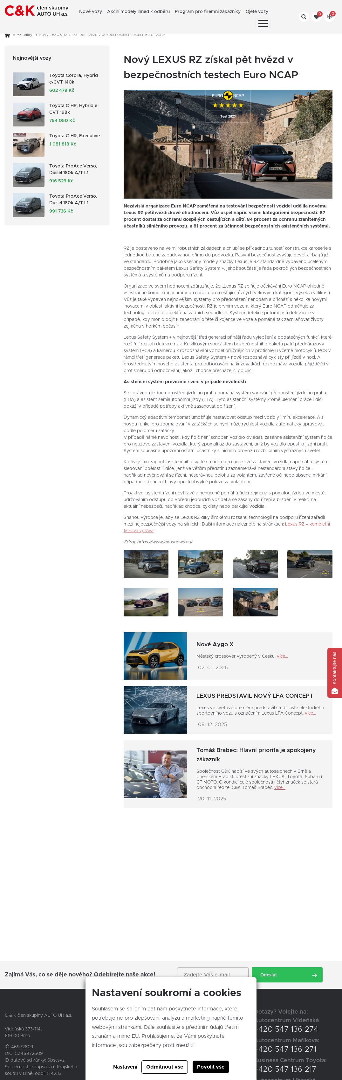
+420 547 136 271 (285, 1049)
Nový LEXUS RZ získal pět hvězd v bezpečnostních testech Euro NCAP (102, 35)
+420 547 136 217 (285, 1069)
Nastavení (125, 1067)
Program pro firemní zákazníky (208, 12)
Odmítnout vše (164, 1067)
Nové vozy (90, 12)
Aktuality (24, 35)
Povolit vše (210, 1067)
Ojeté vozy (257, 12)
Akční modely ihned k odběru (138, 12)
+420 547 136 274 (286, 1029)
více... (282, 656)
